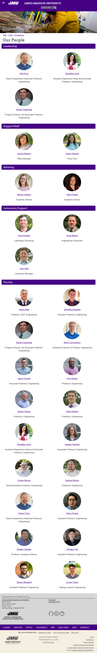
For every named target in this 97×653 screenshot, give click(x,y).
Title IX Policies (88, 642)
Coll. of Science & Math (61, 633)
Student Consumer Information (83, 645)
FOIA (92, 637)
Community (84, 627)
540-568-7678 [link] (54, 602)
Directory (18, 627)
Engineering (19, 35)
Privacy (29, 627)
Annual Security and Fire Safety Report (80, 648)
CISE (11, 35)
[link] (51, 615)
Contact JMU (48, 642)
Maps (74, 627)
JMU (5, 35)
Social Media (63, 627)
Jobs (53, 627)
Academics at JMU (44, 633)
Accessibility (41, 627)
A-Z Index (6, 627)
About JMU (75, 633)
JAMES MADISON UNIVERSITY (83, 650)
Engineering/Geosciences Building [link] (15, 600)
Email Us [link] (52, 600)
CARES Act (90, 640)
